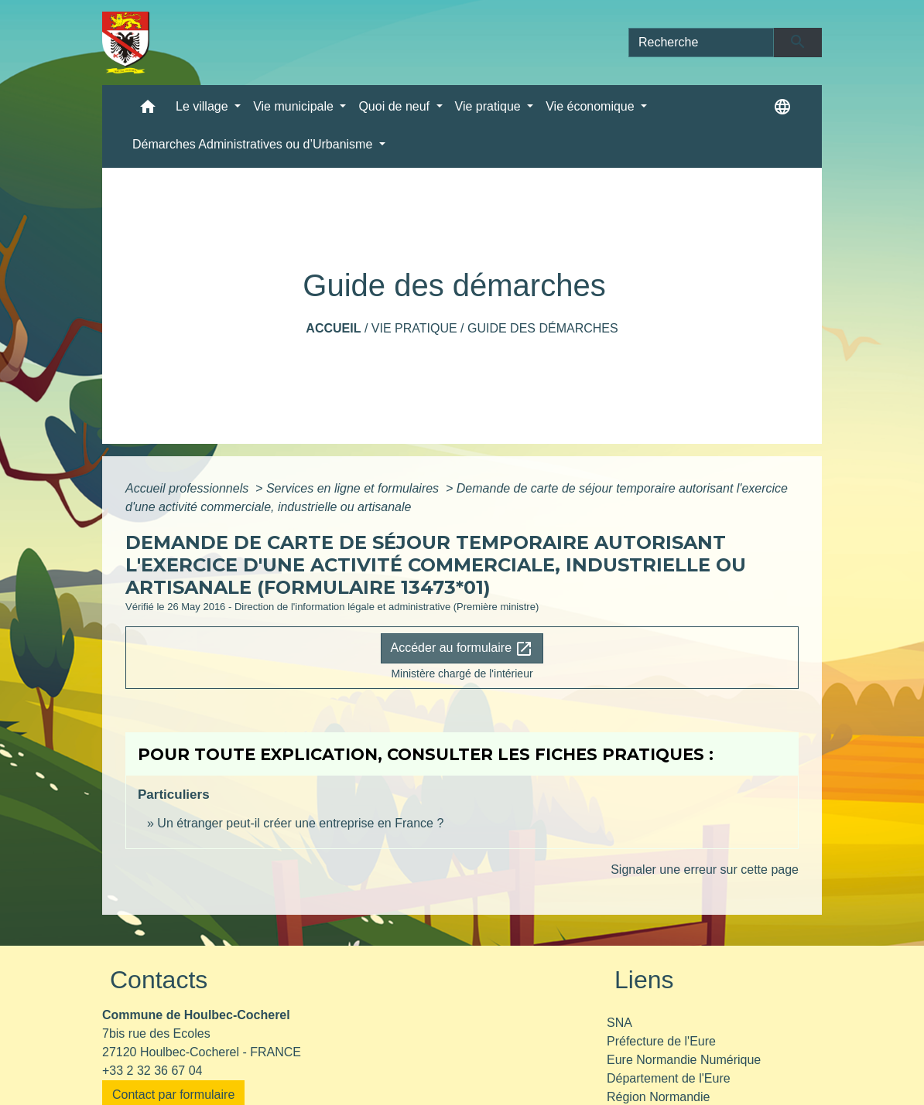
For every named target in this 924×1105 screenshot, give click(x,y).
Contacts (158, 980)
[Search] (701, 42)
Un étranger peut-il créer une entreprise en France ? (300, 823)
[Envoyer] (798, 42)
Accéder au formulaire (462, 648)
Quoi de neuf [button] (395, 106)
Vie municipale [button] (295, 106)
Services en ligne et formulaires (354, 488)
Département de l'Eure (669, 1078)
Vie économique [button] (592, 106)
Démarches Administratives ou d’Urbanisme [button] (254, 144)
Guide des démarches (542, 328)
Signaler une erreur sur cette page (705, 869)
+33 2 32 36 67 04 (152, 1070)
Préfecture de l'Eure (661, 1041)
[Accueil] (125, 42)
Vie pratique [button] (490, 106)
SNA (619, 1022)
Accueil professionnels (188, 488)
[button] (147, 110)
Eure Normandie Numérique (684, 1059)
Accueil (333, 328)
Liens (644, 980)
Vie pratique (414, 328)
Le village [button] (203, 106)
